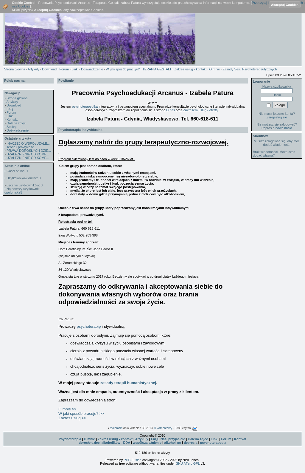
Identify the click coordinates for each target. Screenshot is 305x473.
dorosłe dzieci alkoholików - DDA (104, 442)
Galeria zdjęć (16, 123)
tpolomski (116, 428)
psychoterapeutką (85, 106)
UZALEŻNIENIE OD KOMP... (28, 154)
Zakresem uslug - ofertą (201, 110)
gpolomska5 (13, 192)
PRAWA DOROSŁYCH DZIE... (29, 150)
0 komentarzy (163, 428)
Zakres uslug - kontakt (115, 439)
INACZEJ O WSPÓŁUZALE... (28, 143)
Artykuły (12, 101)
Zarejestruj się (276, 117)
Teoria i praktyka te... (22, 147)
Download (14, 105)
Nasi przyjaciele (173, 439)
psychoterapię (89, 326)
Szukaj (11, 127)
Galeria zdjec (198, 439)
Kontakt (12, 119)
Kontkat (240, 439)
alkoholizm (172, 442)
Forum (11, 112)
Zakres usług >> (72, 418)
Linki (10, 116)
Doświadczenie (18, 130)
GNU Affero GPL (188, 463)
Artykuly (141, 439)
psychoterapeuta (213, 442)
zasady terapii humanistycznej (128, 383)
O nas (171, 110)
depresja (190, 442)
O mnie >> (67, 409)
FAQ (10, 109)
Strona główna (17, 98)
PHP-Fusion (132, 460)
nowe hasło (284, 128)
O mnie (89, 439)
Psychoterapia (70, 439)
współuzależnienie (147, 442)
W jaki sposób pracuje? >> (81, 413)
